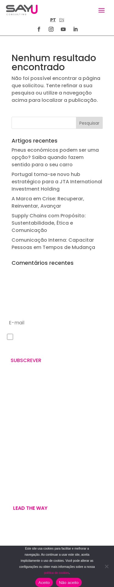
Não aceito (69, 582)
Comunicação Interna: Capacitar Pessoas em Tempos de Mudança (53, 244)
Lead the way (30, 508)
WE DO (13, 483)
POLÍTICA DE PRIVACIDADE (29, 543)
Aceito (44, 582)
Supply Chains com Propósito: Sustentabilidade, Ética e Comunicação (49, 223)
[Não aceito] (106, 566)
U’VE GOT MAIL (21, 490)
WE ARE (13, 475)
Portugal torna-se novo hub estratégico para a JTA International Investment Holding (57, 181)
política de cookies (56, 573)
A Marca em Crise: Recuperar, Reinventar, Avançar (48, 202)
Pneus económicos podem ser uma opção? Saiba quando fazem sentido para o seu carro (55, 157)
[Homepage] (22, 10)
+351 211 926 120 (23, 425)
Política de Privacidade (55, 346)
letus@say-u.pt (23, 445)
